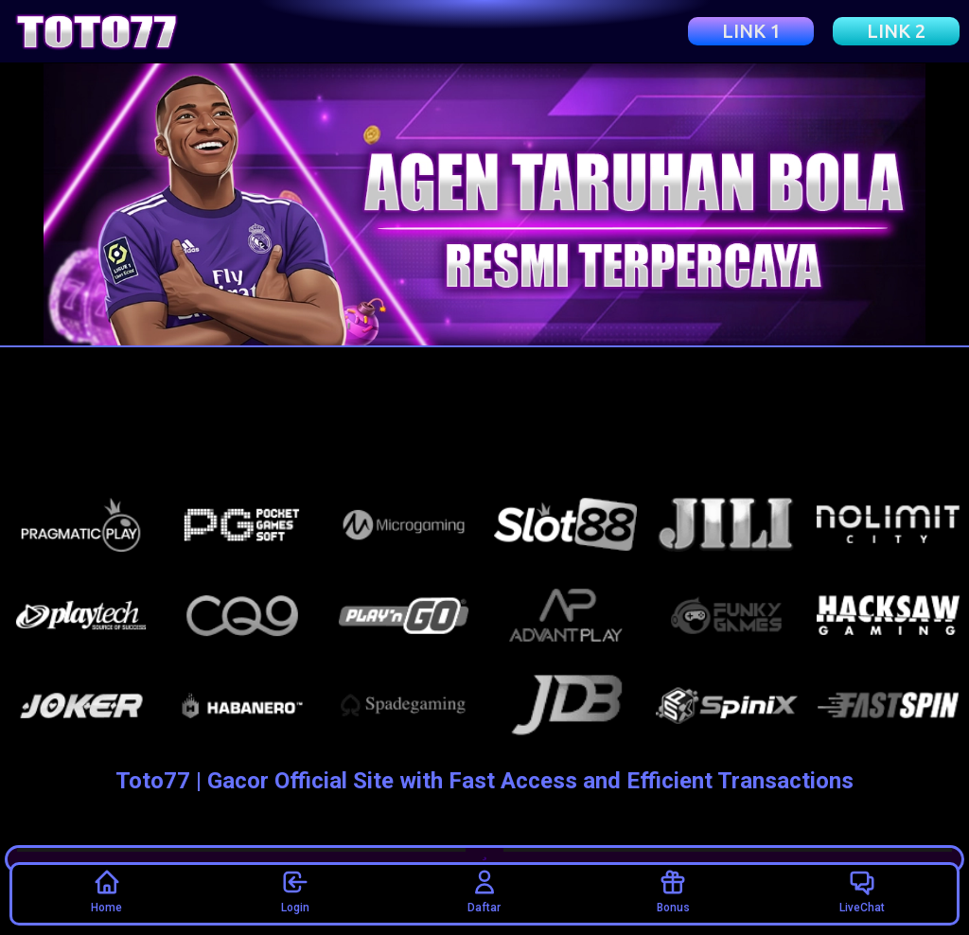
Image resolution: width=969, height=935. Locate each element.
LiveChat (862, 890)
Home (106, 890)
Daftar (484, 890)
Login (295, 890)
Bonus (673, 890)
